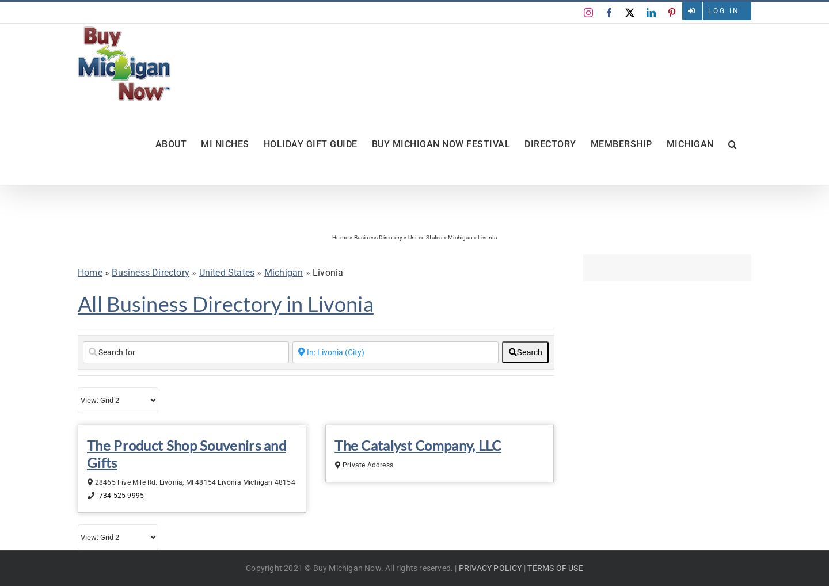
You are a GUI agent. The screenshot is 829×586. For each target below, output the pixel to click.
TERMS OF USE (555, 568)
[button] (732, 144)
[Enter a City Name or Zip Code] (395, 352)
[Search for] (186, 352)
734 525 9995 (121, 496)
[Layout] (118, 400)
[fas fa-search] (525, 352)
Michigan (460, 237)
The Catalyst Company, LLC (417, 445)
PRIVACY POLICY (490, 568)
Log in (724, 11)
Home (340, 237)
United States (425, 237)
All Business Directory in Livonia (226, 304)
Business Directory (378, 237)
